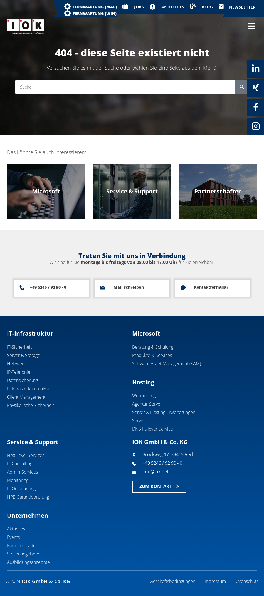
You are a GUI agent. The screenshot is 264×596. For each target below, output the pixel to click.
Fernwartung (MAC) (95, 6)
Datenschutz (246, 581)
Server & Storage (23, 355)
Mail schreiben (129, 287)
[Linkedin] (255, 68)
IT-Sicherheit (19, 347)
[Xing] (255, 88)
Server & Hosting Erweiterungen (163, 412)
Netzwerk (16, 364)
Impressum (215, 581)
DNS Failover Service (152, 429)
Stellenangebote (23, 554)
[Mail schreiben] (102, 287)
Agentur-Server (147, 404)
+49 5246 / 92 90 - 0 (48, 287)
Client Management (26, 397)
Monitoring (17, 480)
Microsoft (146, 333)
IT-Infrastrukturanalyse (28, 389)
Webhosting (144, 396)
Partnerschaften (22, 545)
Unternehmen (27, 515)
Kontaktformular (211, 287)
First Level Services (25, 455)
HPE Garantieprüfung (28, 497)
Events (13, 537)
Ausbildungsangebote (28, 562)
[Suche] (242, 87)
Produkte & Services (152, 355)
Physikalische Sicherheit (30, 405)
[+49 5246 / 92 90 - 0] (21, 287)
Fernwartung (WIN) (95, 13)
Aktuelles (16, 529)
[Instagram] (255, 126)
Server (138, 421)
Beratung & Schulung (152, 347)
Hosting (143, 382)
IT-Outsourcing (21, 489)
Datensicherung (22, 380)
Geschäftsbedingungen (172, 581)
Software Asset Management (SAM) (166, 364)
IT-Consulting (19, 464)
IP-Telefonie (18, 372)
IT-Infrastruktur (30, 333)
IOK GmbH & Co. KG (160, 442)
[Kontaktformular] (183, 287)
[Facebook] (255, 107)
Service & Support (32, 442)
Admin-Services (22, 472)
